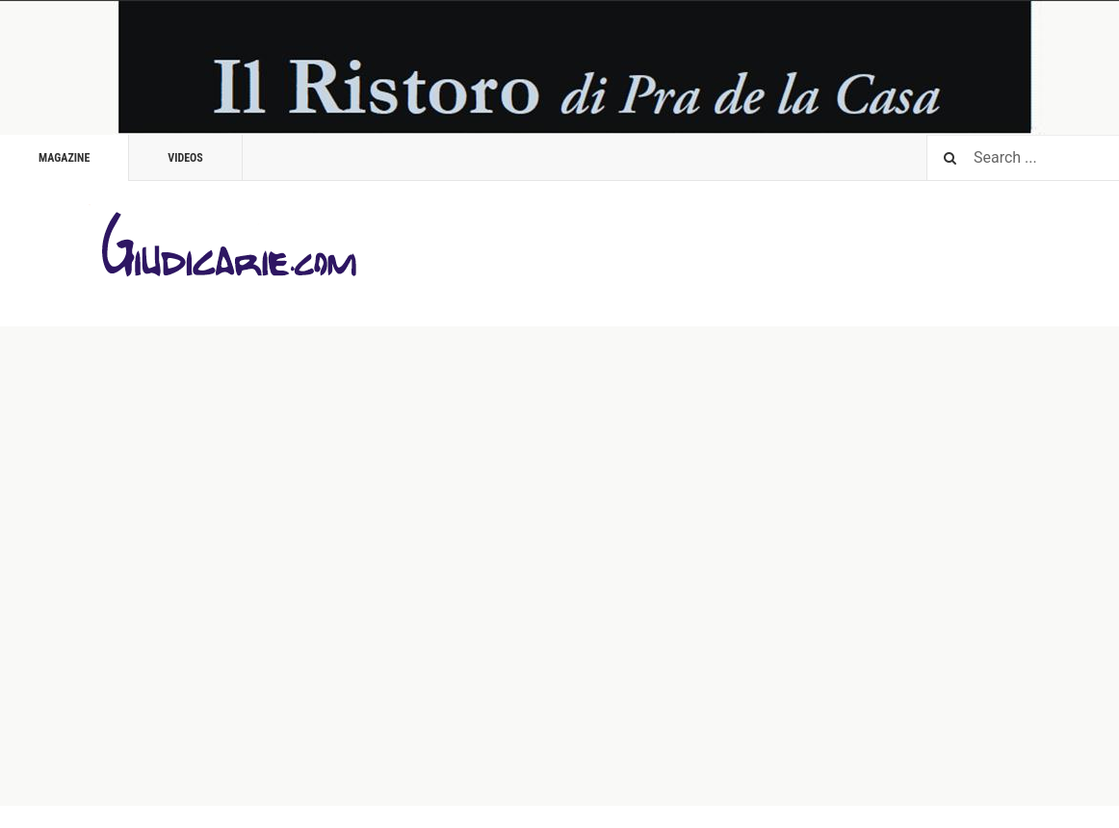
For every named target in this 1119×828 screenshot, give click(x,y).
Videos (185, 158)
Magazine (64, 158)
